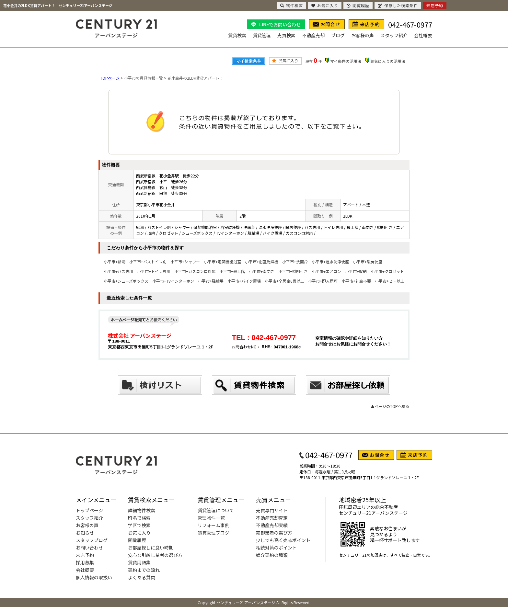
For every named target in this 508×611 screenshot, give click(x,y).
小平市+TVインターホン (173, 281)
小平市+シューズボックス (126, 281)
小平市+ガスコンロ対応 (194, 271)
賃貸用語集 (139, 562)
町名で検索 (139, 518)
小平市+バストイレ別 (148, 261)
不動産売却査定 (272, 518)
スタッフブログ (92, 540)
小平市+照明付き (293, 271)
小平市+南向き (261, 271)
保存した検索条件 (398, 5)
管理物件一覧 (211, 518)
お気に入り (139, 532)
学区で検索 (139, 525)
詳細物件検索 (141, 510)
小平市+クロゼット (387, 271)
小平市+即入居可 (323, 281)
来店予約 (85, 555)
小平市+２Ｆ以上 (389, 281)
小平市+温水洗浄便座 (330, 261)
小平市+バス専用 (118, 271)
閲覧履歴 (137, 540)
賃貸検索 (237, 35)
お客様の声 (362, 35)
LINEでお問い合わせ (280, 24)
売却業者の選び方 (274, 532)
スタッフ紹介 (394, 35)
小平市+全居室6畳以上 (284, 281)
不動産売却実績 (272, 525)
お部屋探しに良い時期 (150, 547)
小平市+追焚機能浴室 (222, 261)
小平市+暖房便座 (367, 261)
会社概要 (423, 35)
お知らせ (85, 532)
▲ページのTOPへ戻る (390, 406)
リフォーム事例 (213, 525)
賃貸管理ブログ (213, 532)
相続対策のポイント (276, 547)
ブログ (338, 35)
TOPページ (110, 78)
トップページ (89, 510)
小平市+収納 (356, 271)
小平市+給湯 (114, 261)
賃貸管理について (216, 510)
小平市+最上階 (232, 271)
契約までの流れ (144, 570)
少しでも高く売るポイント (283, 540)
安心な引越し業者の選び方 (155, 555)
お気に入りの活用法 (387, 61)
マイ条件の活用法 (345, 61)
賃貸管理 (262, 35)
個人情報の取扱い (94, 577)
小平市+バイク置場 (244, 281)
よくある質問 (141, 577)
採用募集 (85, 562)
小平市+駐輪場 (211, 281)
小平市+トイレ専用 (153, 271)
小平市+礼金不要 (356, 281)
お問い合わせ (89, 547)
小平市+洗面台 (295, 261)
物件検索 (291, 5)
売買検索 (286, 35)
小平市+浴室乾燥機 (261, 261)
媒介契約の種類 (272, 555)
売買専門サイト (272, 510)
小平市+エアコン (326, 271)
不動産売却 (313, 35)
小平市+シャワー (185, 261)
